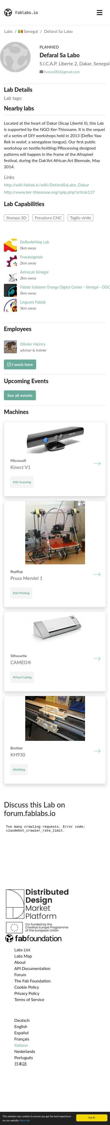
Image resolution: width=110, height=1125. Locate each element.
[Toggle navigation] (99, 12)
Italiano (21, 1045)
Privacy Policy (27, 993)
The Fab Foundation (32, 980)
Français (21, 1038)
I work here (20, 364)
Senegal (28, 31)
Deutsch (22, 1020)
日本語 (20, 1063)
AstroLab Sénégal (34, 272)
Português (23, 1057)
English (20, 1026)
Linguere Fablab (33, 302)
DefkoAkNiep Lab (34, 242)
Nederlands (24, 1051)
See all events (20, 395)
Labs (8, 31)
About (20, 962)
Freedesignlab (31, 257)
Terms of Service (29, 999)
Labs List (22, 949)
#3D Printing (21, 593)
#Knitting (19, 769)
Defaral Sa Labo (58, 31)
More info (24, 1120)
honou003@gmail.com (62, 71)
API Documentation (32, 968)
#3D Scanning (22, 482)
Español (21, 1032)
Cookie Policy (26, 987)
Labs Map (23, 955)
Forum (20, 974)
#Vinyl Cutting (22, 677)
